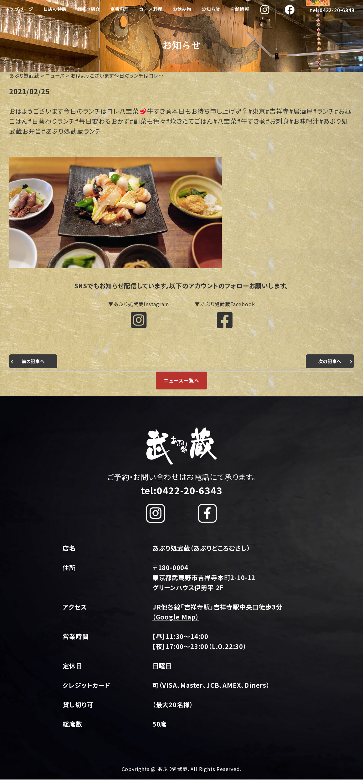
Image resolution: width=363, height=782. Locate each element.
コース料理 (150, 9)
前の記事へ (35, 363)
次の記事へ (328, 363)
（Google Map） (175, 619)
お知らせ (211, 9)
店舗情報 (239, 9)
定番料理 (119, 9)
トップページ (19, 9)
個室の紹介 (88, 9)
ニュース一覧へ (181, 383)
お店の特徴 (54, 9)
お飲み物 (182, 9)
